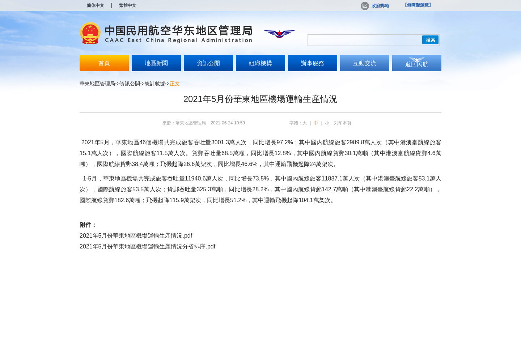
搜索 (430, 40)
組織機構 (260, 63)
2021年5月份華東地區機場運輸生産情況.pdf (136, 236)
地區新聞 (156, 63)
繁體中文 (127, 5)
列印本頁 (342, 122)
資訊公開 (208, 63)
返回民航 (416, 64)
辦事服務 (312, 63)
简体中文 (95, 5)
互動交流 (364, 63)
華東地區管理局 (97, 83)
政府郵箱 (375, 5)
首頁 (104, 63)
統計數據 (155, 83)
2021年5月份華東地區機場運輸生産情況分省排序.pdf (147, 246)
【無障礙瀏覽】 (418, 5)
